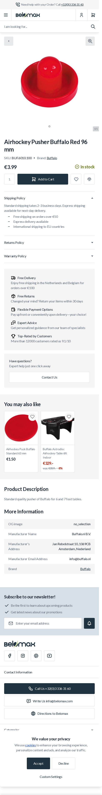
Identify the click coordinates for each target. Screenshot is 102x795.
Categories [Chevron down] (49, 729)
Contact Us (49, 377)
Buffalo (52, 158)
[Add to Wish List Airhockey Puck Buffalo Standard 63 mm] (32, 416)
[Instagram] (22, 655)
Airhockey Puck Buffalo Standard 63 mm (21, 454)
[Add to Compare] (89, 179)
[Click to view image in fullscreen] (90, 41)
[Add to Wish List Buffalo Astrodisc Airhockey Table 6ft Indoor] (69, 416)
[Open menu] (6, 15)
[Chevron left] (8, 41)
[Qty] (9, 179)
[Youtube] (49, 655)
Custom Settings (51, 777)
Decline (63, 763)
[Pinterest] (36, 655)
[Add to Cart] (42, 179)
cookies (30, 745)
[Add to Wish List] (76, 179)
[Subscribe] (89, 623)
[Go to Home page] (28, 15)
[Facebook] (9, 655)
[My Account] (81, 15)
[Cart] (93, 15)
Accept (38, 763)
